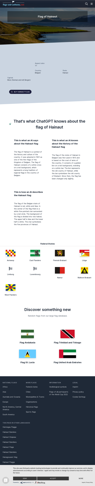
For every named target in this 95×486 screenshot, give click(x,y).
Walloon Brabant (84, 278)
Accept (53, 478)
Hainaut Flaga (8, 447)
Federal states (32, 387)
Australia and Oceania (11, 397)
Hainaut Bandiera (9, 442)
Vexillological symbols (58, 387)
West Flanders (11, 295)
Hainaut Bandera (9, 432)
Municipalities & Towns (35, 397)
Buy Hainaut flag (20, 92)
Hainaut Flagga (9, 462)
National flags (10, 383)
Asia (4, 392)
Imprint (75, 387)
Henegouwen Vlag (10, 457)
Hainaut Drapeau (9, 437)
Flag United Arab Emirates (67, 362)
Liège (84, 260)
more (81, 478)
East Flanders (35, 260)
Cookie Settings (79, 397)
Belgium (38, 73)
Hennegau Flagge (10, 427)
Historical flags (32, 407)
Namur (60, 278)
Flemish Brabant (60, 260)
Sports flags (31, 412)
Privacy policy (78, 392)
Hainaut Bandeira (9, 452)
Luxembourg (35, 274)
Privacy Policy (89, 482)
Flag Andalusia (27, 342)
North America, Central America (12, 408)
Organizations (31, 402)
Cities (28, 392)
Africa (5, 387)
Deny (25, 478)
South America (8, 414)
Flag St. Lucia (27, 362)
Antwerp (10, 260)
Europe (5, 402)
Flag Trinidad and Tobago (67, 342)
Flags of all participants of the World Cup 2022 (58, 393)
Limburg (10, 274)
